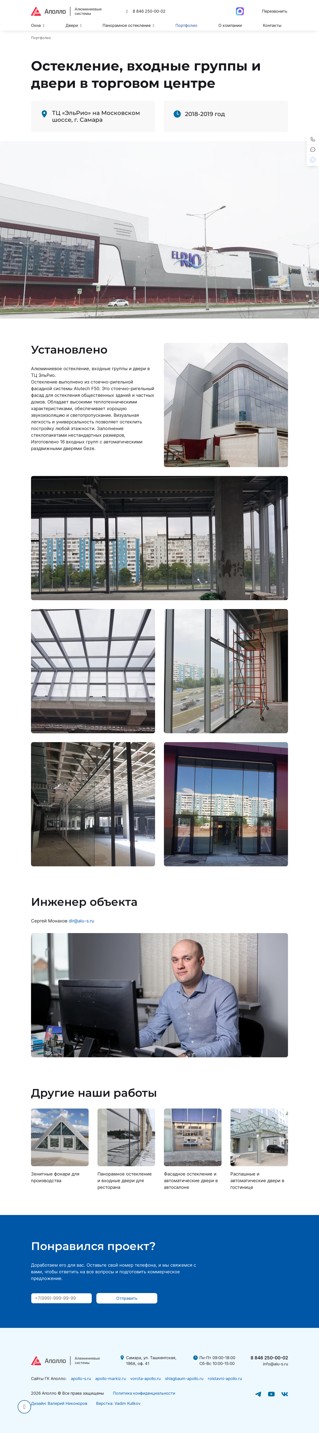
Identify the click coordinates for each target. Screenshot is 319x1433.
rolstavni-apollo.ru (225, 1378)
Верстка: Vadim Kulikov (118, 1403)
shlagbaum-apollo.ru (184, 1378)
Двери (74, 25)
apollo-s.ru (81, 1378)
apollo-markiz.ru (110, 1378)
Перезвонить (274, 11)
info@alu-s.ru (275, 1364)
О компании (230, 25)
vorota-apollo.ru (145, 1378)
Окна (38, 25)
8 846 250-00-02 (269, 1357)
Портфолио (186, 25)
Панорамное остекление (128, 25)
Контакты (272, 25)
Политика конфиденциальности (144, 1393)
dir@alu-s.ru (81, 921)
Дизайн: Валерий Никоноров (59, 1403)
